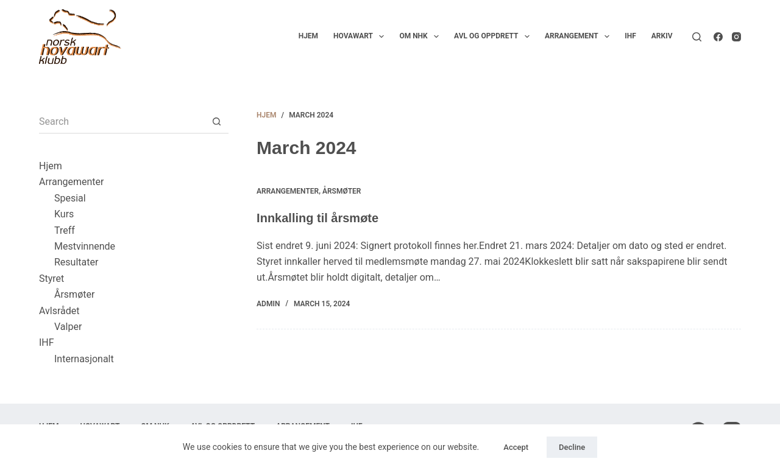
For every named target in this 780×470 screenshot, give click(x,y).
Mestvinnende (84, 246)
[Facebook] (718, 36)
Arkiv (662, 36)
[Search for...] (121, 122)
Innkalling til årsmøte (317, 218)
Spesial (70, 198)
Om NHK (421, 36)
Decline (572, 447)
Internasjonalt (84, 359)
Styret (51, 278)
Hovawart (361, 36)
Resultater (76, 262)
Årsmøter (341, 191)
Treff (64, 230)
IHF (630, 36)
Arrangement (579, 36)
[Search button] (216, 122)
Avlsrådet (59, 311)
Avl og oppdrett (494, 36)
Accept (515, 447)
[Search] (696, 36)
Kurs (64, 214)
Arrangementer (288, 191)
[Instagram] (736, 36)
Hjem (308, 36)
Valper (68, 326)
